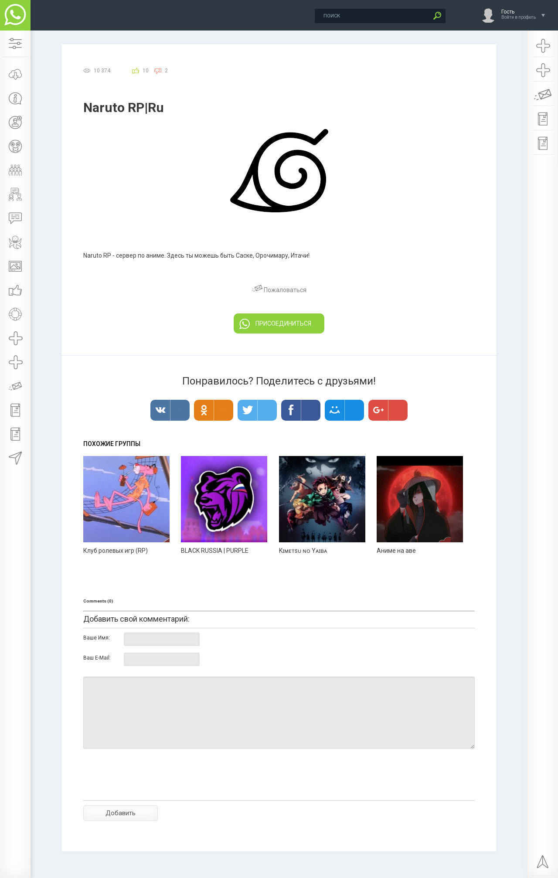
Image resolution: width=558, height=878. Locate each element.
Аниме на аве (396, 550)
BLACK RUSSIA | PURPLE (214, 550)
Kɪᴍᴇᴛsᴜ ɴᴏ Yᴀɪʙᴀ (303, 550)
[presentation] (149, 790)
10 (146, 71)
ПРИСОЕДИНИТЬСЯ (275, 324)
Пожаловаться (279, 289)
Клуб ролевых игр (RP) (115, 550)
